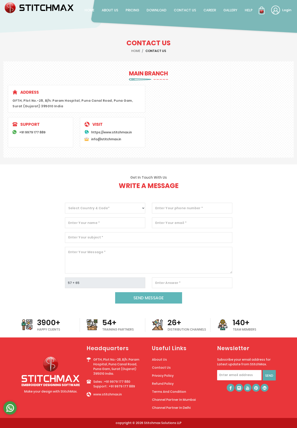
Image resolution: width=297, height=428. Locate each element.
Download (156, 10)
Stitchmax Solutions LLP (162, 423)
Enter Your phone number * (179, 208)
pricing (132, 10)
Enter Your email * (171, 223)
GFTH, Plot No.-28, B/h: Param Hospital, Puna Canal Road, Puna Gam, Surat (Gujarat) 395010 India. (116, 366)
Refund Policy (163, 383)
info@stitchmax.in (106, 139)
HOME (135, 51)
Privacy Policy (163, 375)
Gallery (230, 10)
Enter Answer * (168, 283)
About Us (159, 359)
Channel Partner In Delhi (171, 407)
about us (110, 10)
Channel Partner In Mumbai (174, 399)
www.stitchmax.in (107, 394)
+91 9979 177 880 (117, 381)
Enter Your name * (84, 223)
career (210, 10)
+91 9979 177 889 (32, 132)
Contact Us (161, 367)
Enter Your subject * (85, 237)
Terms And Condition (169, 391)
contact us (185, 10)
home (89, 10)
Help (249, 10)
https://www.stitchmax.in (111, 132)
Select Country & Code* (89, 208)
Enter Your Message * (87, 252)
